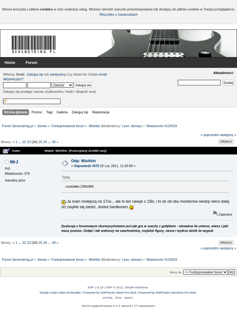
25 (40, 142)
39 (53, 142)
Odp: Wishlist (83, 161)
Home (10, 62)
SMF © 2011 (114, 287)
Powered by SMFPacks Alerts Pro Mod (109, 292)
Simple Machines (136, 287)
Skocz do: (176, 272)
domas (136, 126)
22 (24, 142)
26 (45, 142)
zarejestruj (58, 74)
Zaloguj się (35, 74)
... (20, 142)
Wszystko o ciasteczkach (118, 14)
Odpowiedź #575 (86, 166)
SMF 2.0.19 (95, 287)
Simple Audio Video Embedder (60, 292)
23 (29, 142)
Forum (31, 62)
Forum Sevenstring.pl (34, 44)
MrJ (14, 161)
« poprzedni (210, 135)
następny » (228, 135)
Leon (125, 126)
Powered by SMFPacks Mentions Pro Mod (167, 292)
